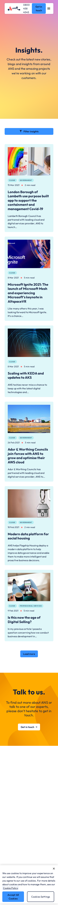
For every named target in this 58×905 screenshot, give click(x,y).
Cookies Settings (40, 896)
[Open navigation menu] (48, 8)
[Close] (53, 868)
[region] (29, 884)
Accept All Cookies (13, 896)
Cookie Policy (10, 888)
